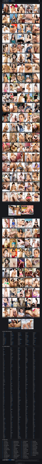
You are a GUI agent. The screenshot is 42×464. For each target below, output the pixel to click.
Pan (26, 405)
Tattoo (34, 334)
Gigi (11, 384)
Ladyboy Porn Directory (17, 455)
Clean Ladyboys (6, 442)
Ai (3, 350)
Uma (34, 410)
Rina (33, 354)
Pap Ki (26, 409)
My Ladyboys (24, 442)
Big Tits (4, 343)
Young (34, 344)
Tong (34, 405)
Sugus (34, 384)
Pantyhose (19, 343)
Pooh (26, 436)
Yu (33, 432)
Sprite (34, 383)
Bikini (4, 344)
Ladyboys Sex (6, 453)
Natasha (26, 359)
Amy (4, 363)
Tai (33, 393)
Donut (11, 358)
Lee (19, 375)
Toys (34, 339)
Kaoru (19, 350)
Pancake (26, 406)
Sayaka (34, 366)
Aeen (4, 349)
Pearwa (26, 419)
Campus (4, 418)
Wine (34, 423)
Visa (33, 415)
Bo (3, 405)
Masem (19, 397)
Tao (34, 397)
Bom (4, 406)
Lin (18, 380)
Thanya (34, 401)
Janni (11, 415)
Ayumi (4, 379)
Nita (26, 371)
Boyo (4, 414)
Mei (18, 405)
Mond (19, 427)
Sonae (34, 376)
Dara (11, 349)
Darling (11, 350)
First (11, 375)
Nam (19, 435)
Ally (3, 355)
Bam (4, 385)
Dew (11, 355)
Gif (11, 380)
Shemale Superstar (16, 441)
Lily (18, 379)
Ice (11, 406)
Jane (11, 414)
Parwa (26, 413)
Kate (19, 355)
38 (23, 203)
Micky (19, 410)
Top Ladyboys (15, 453)
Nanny (26, 354)
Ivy (11, 410)
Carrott (4, 422)
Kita (18, 363)
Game (11, 379)
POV (26, 334)
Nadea (19, 432)
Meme (19, 406)
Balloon (4, 384)
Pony (26, 435)
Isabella (11, 409)
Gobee (11, 389)
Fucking (11, 343)
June (11, 436)
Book (4, 410)
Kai (18, 349)
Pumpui (34, 350)
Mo (18, 423)
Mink (19, 418)
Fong (11, 376)
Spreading (27, 344)
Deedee (11, 353)
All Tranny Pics (34, 445)
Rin (33, 353)
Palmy (26, 402)
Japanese (20, 335)
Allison (4, 354)
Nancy (26, 350)
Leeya (19, 376)
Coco (4, 432)
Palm (26, 401)
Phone (26, 422)
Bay (3, 389)
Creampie (12, 335)
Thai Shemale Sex (25, 441)
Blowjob (12, 334)
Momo (19, 426)
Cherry (4, 427)
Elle (11, 362)
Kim (18, 362)
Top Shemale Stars (25, 449)
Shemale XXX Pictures (35, 453)
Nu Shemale (34, 455)
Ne (26, 363)
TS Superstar (25, 452)
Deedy (11, 354)
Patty (26, 415)
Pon (26, 432)
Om (26, 396)
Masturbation (20, 339)
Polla (26, 431)
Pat (26, 414)
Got (11, 393)
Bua (3, 415)
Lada (19, 371)
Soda (34, 372)
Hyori (11, 405)
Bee (4, 393)
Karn (19, 353)
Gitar (11, 388)
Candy (4, 419)
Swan (34, 389)
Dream (11, 359)
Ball (3, 383)
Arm (3, 375)
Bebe (4, 392)
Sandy (34, 363)
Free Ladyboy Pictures (7, 449)
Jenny (11, 422)
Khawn (19, 359)
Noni (26, 376)
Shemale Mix (34, 441)
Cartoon (4, 423)
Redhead (27, 335)
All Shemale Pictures (16, 442)
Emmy (11, 366)
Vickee (34, 414)
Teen (34, 335)
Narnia (26, 355)
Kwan (19, 366)
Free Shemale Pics (6, 448)
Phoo (26, 423)
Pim (26, 426)
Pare (26, 410)
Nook (26, 380)
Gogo (11, 392)
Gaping (11, 344)
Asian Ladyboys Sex (6, 456)
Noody (26, 379)
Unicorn (34, 413)
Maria (19, 396)
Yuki (33, 435)
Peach (26, 418)
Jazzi (11, 419)
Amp (4, 362)
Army (4, 376)
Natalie (26, 358)
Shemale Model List (25, 445)
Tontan (34, 406)
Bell (4, 396)
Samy (34, 362)
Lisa (19, 384)
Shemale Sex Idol (35, 442)
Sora (34, 380)
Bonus (4, 409)
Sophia (34, 379)
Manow (19, 392)
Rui (33, 358)
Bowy (4, 413)
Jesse (11, 423)
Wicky (34, 422)
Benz (4, 401)
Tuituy (34, 409)
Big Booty (4, 340)
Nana (26, 349)
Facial (11, 339)
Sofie (34, 375)
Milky (19, 413)
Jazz (11, 418)
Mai (18, 388)
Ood (26, 397)
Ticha (34, 402)
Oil (26, 392)
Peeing (19, 344)
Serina (34, 367)
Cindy (4, 431)
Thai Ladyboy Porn (25, 456)
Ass (4, 335)
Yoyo (34, 431)
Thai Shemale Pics (16, 452)
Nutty (26, 388)
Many (19, 393)
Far (11, 371)
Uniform (34, 340)
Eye (11, 367)
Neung (26, 367)
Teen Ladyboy (25, 448)
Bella (4, 397)
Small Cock (27, 340)
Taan (34, 392)
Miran (19, 422)
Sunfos (34, 385)
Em (11, 363)
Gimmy (11, 385)
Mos (19, 431)
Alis (3, 353)
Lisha (19, 385)
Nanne (26, 353)
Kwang (19, 367)
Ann (3, 366)
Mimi (19, 414)
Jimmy (11, 427)
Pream (34, 349)
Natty (26, 362)
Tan (33, 396)
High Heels (19, 334)
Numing (26, 384)
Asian (4, 334)
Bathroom (4, 339)
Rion (33, 355)
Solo (26, 343)
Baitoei (4, 380)
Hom (11, 402)
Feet (11, 340)
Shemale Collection (16, 456)
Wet (34, 343)
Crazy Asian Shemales (16, 445)
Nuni (26, 385)
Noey (26, 372)
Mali (18, 389)
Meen (19, 402)
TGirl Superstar (15, 448)
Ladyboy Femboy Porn (35, 452)
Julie (11, 435)
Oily (26, 393)
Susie (34, 388)
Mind (19, 415)
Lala (18, 372)
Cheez (4, 426)
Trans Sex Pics (25, 455)
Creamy (4, 436)
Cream (4, 435)
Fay (11, 372)
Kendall (19, 358)
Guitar (11, 397)
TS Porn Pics (5, 441)
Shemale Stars (34, 449)
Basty (4, 388)
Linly (18, 383)
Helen (11, 401)
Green (11, 396)
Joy (11, 431)
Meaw (19, 401)
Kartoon (19, 354)
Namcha (19, 436)
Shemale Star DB (35, 448)
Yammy (34, 426)
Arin (4, 372)
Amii (4, 359)
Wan (33, 418)
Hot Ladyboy (5, 452)
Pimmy (26, 427)
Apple (4, 371)
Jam (11, 413)
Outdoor (19, 340)
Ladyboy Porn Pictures (26, 453)
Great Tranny (15, 449)
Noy (26, 383)
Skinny (26, 339)
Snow (34, 371)
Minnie (19, 419)
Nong (26, 375)
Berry (4, 402)
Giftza (11, 383)
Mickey (19, 409)
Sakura (34, 359)
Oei (26, 389)
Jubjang (11, 432)
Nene (26, 366)
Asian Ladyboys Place (7, 455)
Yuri (33, 436)
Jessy (11, 426)
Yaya (34, 427)
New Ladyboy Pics (6, 445)
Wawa (34, 419)
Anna (4, 367)
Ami (3, 358)
